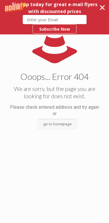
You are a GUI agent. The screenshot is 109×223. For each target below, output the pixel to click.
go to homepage (57, 124)
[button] (54, 17)
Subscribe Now (54, 29)
